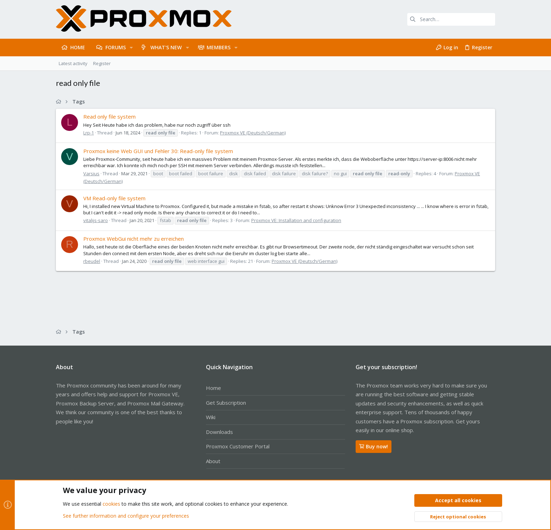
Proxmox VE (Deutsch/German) (253, 133)
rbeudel (91, 261)
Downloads (219, 431)
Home (213, 387)
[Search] (451, 19)
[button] (131, 47)
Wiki (210, 417)
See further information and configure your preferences (126, 515)
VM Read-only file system (114, 198)
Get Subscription (226, 402)
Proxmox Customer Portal (238, 446)
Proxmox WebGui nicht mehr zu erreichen (133, 238)
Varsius (91, 173)
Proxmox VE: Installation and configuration (296, 220)
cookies (111, 504)
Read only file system (109, 116)
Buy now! (373, 446)
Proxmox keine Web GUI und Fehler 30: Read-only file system (158, 150)
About (213, 461)
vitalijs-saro (95, 220)
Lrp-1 (88, 133)
